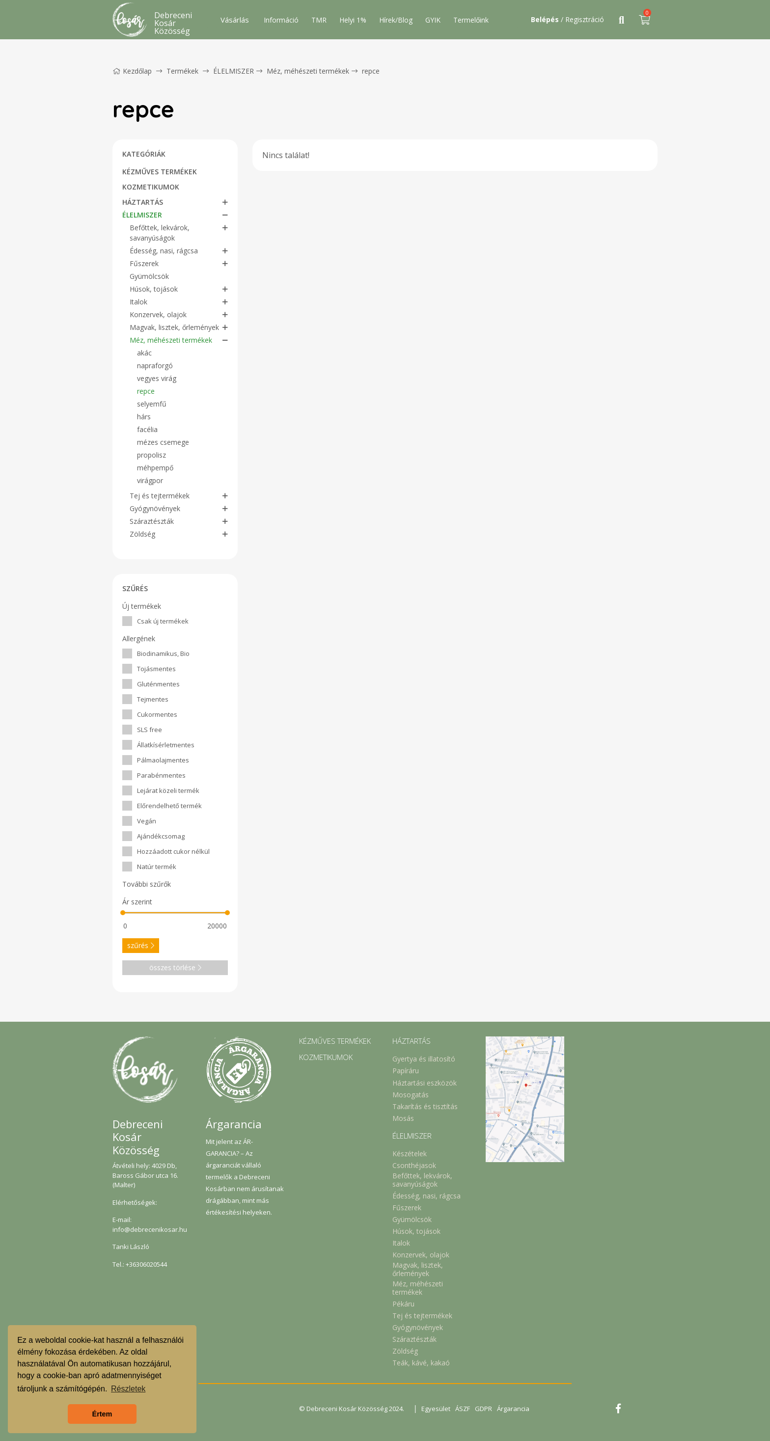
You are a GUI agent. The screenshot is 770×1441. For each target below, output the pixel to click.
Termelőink (471, 20)
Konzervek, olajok (158, 314)
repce (371, 71)
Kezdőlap (132, 71)
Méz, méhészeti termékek (308, 71)
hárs (144, 416)
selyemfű (151, 403)
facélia (147, 429)
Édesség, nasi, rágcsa (164, 250)
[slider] (122, 912)
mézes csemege (163, 442)
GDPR (483, 1408)
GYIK (432, 20)
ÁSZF (462, 1408)
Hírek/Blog (395, 20)
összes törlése (175, 967)
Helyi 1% (352, 20)
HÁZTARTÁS (142, 202)
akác (144, 352)
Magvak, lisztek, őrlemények (174, 327)
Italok (138, 301)
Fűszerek (144, 263)
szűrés (140, 945)
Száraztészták (152, 521)
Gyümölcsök (149, 276)
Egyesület (435, 1408)
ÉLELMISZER (233, 71)
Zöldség (142, 534)
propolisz (151, 455)
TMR (319, 20)
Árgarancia (513, 1408)
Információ (281, 20)
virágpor (150, 480)
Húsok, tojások (154, 289)
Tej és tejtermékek (160, 495)
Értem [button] (102, 1414)
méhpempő (155, 467)
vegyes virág (156, 378)
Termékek (182, 71)
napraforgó (155, 365)
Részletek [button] (128, 1389)
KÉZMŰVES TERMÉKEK (159, 171)
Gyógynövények (155, 508)
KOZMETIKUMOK (150, 186)
